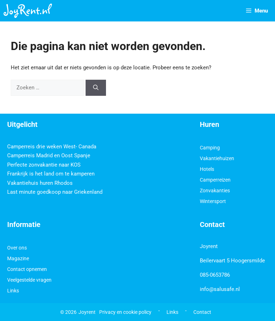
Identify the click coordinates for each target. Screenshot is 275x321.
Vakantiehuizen (217, 158)
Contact (202, 312)
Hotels (207, 169)
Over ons (17, 248)
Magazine (18, 258)
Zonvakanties (215, 190)
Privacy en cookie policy (125, 312)
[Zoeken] (96, 88)
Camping (210, 147)
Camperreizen (215, 180)
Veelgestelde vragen (29, 280)
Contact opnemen (27, 269)
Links (13, 290)
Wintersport (213, 201)
